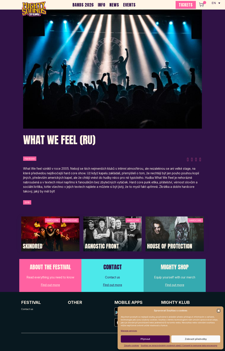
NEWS (114, 5)
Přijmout (145, 338)
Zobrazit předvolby (196, 338)
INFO (101, 5)
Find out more (50, 285)
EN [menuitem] (214, 3)
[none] (216, 3)
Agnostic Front (102, 246)
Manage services (129, 331)
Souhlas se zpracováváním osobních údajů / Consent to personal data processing (179, 345)
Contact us (27, 309)
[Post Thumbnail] (50, 233)
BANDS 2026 (83, 5)
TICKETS (186, 5)
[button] (218, 310)
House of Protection (169, 246)
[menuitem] (216, 3)
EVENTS (129, 5)
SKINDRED (32, 246)
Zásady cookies (131, 345)
